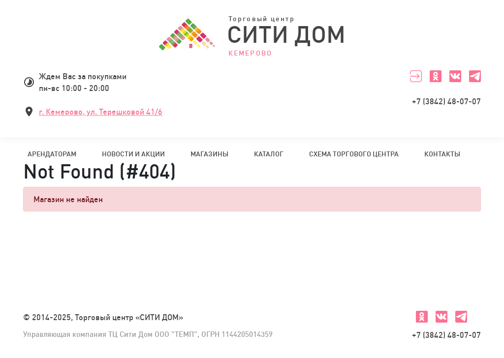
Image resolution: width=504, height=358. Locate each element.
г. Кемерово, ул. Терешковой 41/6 (100, 112)
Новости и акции (133, 153)
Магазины (209, 153)
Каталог (269, 153)
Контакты (442, 153)
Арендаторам (52, 153)
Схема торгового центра (354, 153)
